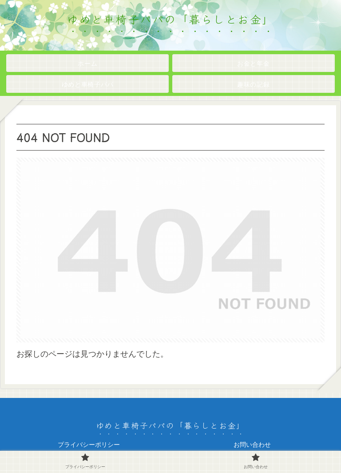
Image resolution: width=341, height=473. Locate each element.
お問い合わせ (252, 444)
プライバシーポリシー (89, 444)
